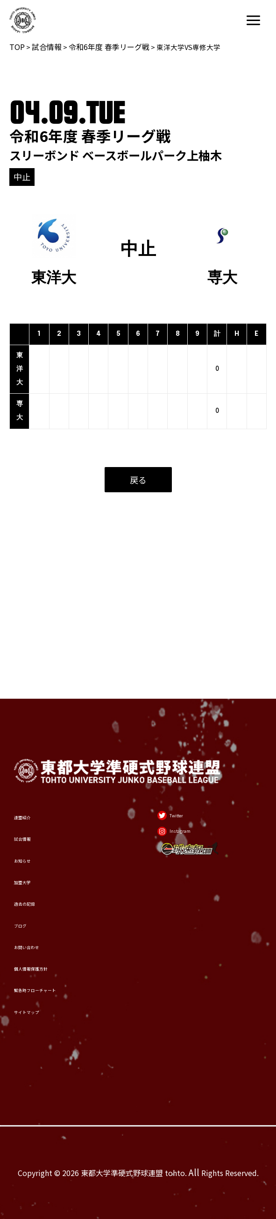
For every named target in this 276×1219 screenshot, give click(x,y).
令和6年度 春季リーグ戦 (109, 46)
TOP (17, 46)
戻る (138, 480)
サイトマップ (43, 1001)
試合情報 (47, 46)
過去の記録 (38, 837)
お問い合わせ (43, 902)
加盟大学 (33, 804)
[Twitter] (179, 710)
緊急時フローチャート (63, 968)
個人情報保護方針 (53, 936)
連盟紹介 (33, 706)
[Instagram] (185, 739)
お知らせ (33, 772)
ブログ (28, 870)
